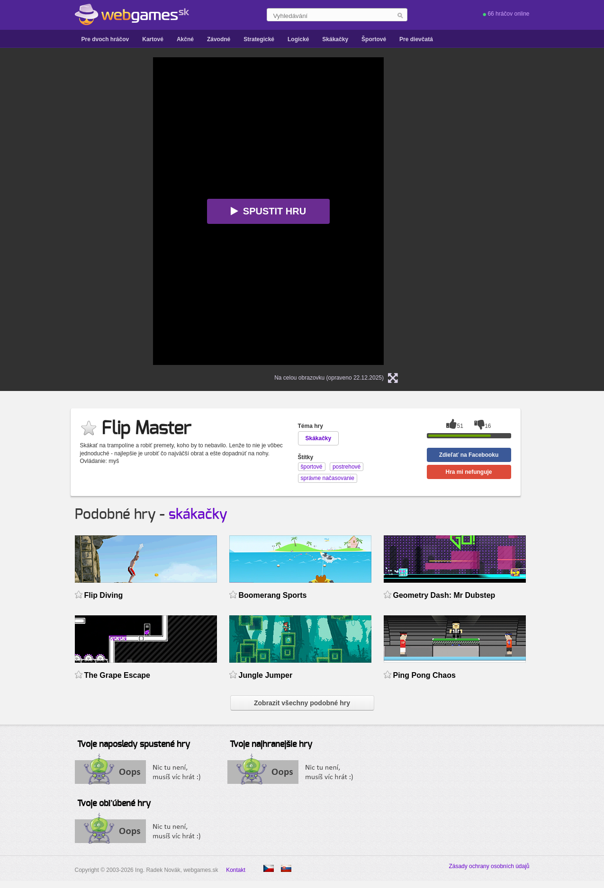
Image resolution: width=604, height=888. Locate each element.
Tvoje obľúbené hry (114, 803)
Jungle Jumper (266, 675)
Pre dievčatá (416, 39)
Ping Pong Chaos (424, 675)
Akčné (185, 39)
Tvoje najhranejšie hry (271, 744)
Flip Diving (103, 595)
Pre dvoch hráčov (105, 39)
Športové (373, 39)
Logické (298, 39)
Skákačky (335, 39)
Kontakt (235, 870)
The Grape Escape (117, 675)
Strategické (258, 39)
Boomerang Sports (273, 595)
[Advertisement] (54, 199)
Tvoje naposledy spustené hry (133, 744)
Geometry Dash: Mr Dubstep (444, 595)
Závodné (218, 39)
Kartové (152, 39)
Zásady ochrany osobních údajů (489, 866)
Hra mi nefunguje (468, 472)
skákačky (198, 514)
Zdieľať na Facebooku (469, 455)
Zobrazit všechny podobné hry (302, 703)
